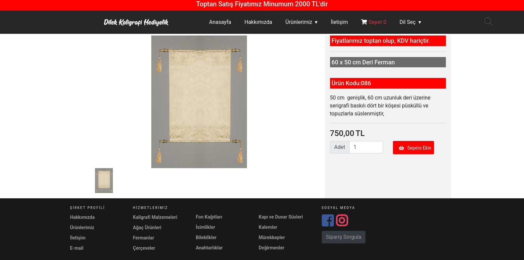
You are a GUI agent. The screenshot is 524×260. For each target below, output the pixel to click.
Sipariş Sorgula (343, 237)
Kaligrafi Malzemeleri (155, 217)
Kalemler (268, 227)
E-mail (76, 248)
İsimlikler (205, 227)
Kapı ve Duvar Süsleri (281, 217)
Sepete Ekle (415, 148)
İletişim (339, 22)
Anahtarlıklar (209, 247)
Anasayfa (220, 22)
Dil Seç (408, 22)
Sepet (373, 22)
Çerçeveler (144, 248)
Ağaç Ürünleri (147, 227)
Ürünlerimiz (298, 22)
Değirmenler (271, 247)
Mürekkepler (272, 237)
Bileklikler (206, 237)
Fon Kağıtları (209, 217)
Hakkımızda (258, 22)
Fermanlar (143, 237)
